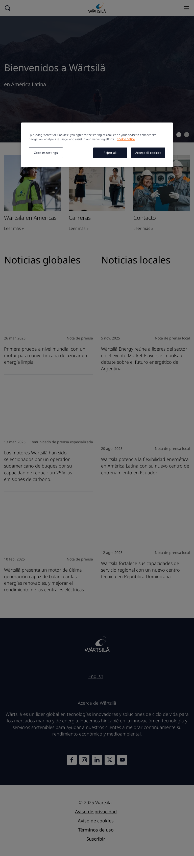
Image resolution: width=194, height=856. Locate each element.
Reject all (110, 153)
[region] (97, 145)
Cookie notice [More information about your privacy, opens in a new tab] (126, 139)
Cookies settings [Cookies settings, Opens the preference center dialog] (46, 153)
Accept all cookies (148, 153)
